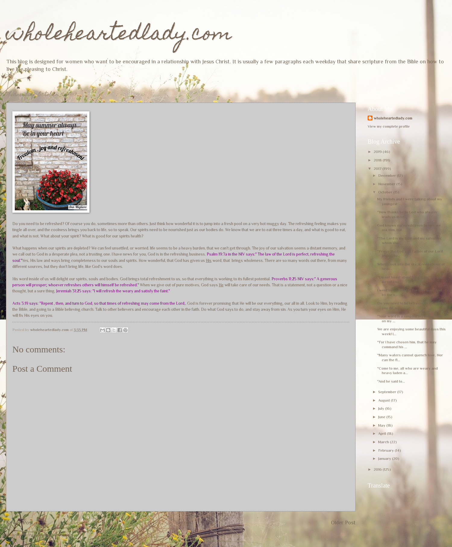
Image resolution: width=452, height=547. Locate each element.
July (381, 408)
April (382, 433)
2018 (378, 160)
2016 (378, 469)
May (382, 425)
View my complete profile (389, 126)
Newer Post (19, 523)
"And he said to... (391, 381)
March (384, 442)
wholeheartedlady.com (119, 35)
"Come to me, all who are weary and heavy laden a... (407, 370)
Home (182, 523)
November (387, 184)
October (385, 192)
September (387, 392)
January (385, 458)
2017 (378, 168)
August (384, 400)
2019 (378, 151)
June (382, 417)
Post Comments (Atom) (48, 535)
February (386, 450)
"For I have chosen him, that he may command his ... (407, 344)
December (387, 175)
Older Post (343, 523)
